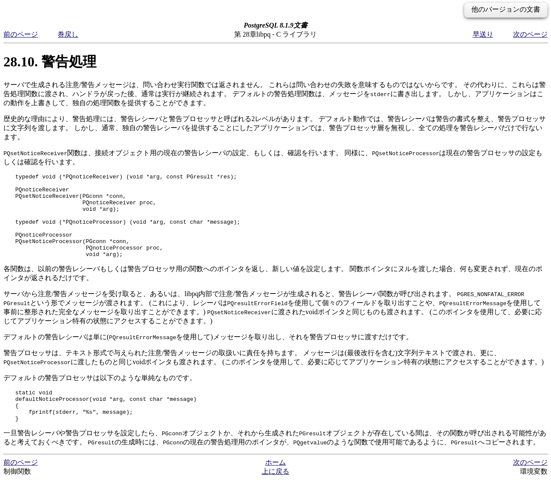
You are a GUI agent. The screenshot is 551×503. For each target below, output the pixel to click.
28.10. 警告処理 (49, 61)
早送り (483, 34)
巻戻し (68, 34)
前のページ (20, 34)
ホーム (275, 485)
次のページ (530, 34)
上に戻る (275, 494)
